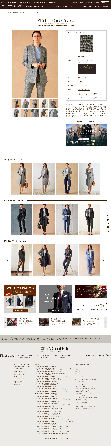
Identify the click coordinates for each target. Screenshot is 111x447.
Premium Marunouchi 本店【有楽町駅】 (44, 375)
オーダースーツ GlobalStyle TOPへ (22, 365)
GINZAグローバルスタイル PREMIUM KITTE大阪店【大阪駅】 (49, 409)
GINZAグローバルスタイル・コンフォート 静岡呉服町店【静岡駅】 (50, 402)
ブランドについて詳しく (84, 62)
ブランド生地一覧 (18, 383)
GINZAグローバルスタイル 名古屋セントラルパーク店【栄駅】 (49, 407)
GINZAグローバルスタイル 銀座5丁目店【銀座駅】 (46, 382)
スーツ (82, 33)
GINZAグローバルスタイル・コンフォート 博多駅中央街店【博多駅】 (51, 430)
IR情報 (81, 2)
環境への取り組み (79, 382)
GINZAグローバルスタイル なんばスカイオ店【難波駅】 (47, 417)
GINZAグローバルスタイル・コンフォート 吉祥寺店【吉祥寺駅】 (50, 389)
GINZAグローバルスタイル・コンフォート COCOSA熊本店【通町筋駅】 (51, 434)
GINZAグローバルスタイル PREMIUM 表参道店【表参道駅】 (49, 372)
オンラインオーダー (75, 6)
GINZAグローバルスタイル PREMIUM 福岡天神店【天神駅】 (49, 429)
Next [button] (61, 64)
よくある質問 (78, 368)
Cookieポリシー (79, 378)
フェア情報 (64, 6)
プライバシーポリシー (80, 377)
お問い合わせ (96, 2)
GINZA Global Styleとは (32, 6)
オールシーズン (82, 86)
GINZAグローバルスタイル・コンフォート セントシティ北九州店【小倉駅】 (52, 432)
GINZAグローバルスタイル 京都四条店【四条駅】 (46, 424)
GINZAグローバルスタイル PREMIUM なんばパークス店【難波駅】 (50, 410)
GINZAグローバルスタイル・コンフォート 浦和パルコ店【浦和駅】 (50, 399)
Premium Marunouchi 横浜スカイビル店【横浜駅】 (46, 394)
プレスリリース (79, 375)
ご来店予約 (105, 6)
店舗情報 (56, 6)
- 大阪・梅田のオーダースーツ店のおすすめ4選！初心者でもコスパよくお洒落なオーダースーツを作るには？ (86, 409)
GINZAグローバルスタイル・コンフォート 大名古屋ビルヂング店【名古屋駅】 (53, 405)
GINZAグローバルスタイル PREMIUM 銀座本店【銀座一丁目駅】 (50, 370)
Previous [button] (8, 64)
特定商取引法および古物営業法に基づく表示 (85, 380)
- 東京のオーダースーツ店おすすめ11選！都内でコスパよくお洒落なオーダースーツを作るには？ (86, 403)
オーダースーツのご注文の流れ (21, 373)
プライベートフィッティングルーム (22, 367)
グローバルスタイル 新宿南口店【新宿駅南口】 (45, 385)
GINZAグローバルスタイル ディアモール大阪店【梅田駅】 (48, 414)
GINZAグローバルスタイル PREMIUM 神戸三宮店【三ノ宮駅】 (49, 425)
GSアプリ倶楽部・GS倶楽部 (91, 6)
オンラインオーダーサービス (20, 378)
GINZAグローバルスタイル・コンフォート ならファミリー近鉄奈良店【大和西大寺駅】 (55, 422)
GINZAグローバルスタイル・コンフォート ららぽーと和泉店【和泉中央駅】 (52, 420)
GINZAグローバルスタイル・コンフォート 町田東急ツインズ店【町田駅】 (52, 392)
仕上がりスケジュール (19, 375)
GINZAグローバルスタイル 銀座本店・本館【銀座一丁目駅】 (49, 380)
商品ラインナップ (46, 6)
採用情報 (88, 2)
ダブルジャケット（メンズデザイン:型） (90, 94)
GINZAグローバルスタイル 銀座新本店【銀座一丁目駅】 (47, 379)
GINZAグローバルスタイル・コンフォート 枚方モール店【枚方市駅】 (51, 419)
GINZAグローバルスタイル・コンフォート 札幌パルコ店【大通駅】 (50, 367)
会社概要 (77, 372)
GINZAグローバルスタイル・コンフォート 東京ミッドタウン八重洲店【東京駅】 (53, 377)
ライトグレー (82, 77)
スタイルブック (17, 385)
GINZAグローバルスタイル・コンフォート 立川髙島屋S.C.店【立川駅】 (51, 390)
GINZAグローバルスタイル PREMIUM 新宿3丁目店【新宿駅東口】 (50, 374)
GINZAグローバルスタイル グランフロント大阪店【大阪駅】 (49, 412)
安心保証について (18, 377)
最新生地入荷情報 (18, 382)
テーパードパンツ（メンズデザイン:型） (90, 98)
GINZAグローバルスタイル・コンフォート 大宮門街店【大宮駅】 (50, 397)
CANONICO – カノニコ (85, 60)
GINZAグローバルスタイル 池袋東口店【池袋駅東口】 (47, 387)
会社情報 (75, 2)
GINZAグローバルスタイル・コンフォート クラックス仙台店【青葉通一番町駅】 (53, 369)
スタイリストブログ (18, 369)
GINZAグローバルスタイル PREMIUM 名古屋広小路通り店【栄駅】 (50, 404)
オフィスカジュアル (84, 90)
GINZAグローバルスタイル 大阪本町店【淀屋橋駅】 (46, 415)
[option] (35, 64)
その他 (80, 81)
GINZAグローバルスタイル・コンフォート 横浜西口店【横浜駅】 (50, 395)
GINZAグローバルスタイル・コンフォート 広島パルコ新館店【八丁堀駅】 (52, 427)
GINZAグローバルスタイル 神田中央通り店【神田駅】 (47, 384)
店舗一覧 (37, 365)
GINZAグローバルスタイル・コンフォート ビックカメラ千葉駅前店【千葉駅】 (53, 400)
